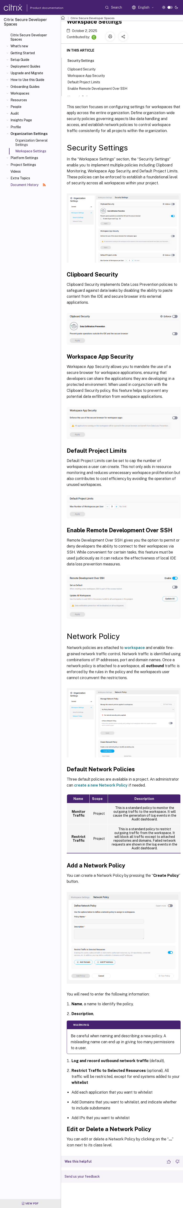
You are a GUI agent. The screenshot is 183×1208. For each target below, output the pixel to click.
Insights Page (21, 120)
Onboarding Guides (25, 87)
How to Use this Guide (27, 80)
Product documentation (40, 8)
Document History (28, 185)
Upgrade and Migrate (26, 73)
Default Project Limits (86, 82)
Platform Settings (24, 158)
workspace (134, 647)
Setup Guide (19, 60)
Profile (15, 127)
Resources (18, 100)
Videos (15, 171)
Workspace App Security (89, 75)
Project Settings (23, 165)
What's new (19, 46)
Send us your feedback (82, 1176)
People (15, 107)
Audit (14, 113)
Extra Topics (20, 178)
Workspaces (19, 93)
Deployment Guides (25, 66)
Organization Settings (29, 134)
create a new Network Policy (100, 785)
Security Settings (83, 60)
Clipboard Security (84, 69)
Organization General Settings (31, 142)
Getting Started (22, 53)
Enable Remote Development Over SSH (100, 88)
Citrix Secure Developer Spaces (28, 37)
